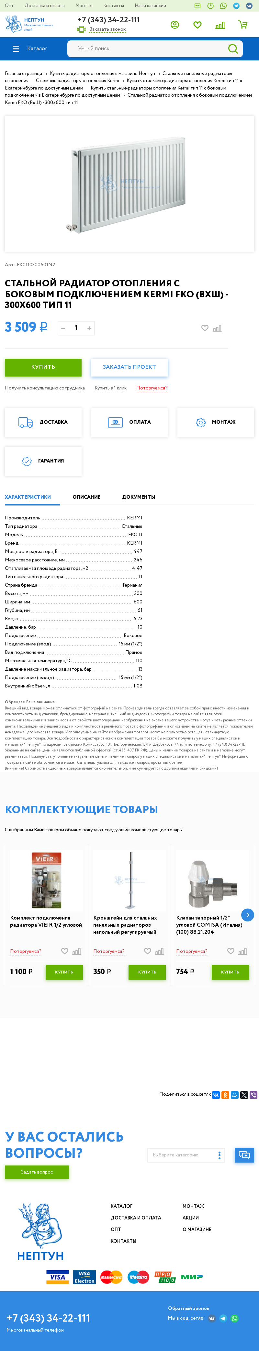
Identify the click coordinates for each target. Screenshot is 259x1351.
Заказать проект (129, 367)
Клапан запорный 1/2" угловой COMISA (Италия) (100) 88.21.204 (209, 925)
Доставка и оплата (45, 6)
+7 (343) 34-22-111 (108, 20)
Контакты (114, 6)
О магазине (197, 1230)
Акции (191, 1218)
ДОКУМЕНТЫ (139, 497)
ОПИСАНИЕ (87, 497)
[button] (247, 915)
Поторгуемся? (152, 388)
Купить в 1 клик (111, 388)
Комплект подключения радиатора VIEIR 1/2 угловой (46, 922)
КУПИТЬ (43, 367)
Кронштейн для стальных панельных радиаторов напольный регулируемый (125, 925)
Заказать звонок (107, 30)
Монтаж (84, 6)
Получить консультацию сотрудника (45, 388)
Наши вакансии (150, 6)
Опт (10, 6)
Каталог (121, 1206)
